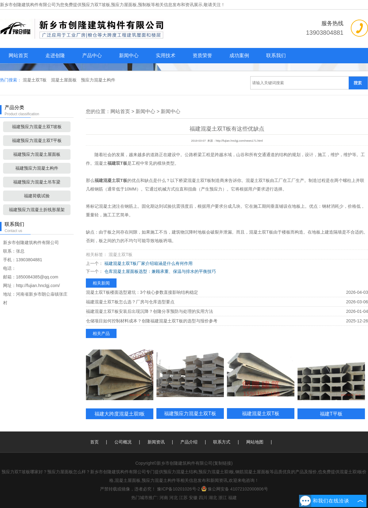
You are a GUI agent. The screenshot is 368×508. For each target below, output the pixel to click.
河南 (163, 497)
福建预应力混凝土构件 (36, 168)
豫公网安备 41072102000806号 (234, 488)
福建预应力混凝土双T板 (190, 413)
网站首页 (18, 55)
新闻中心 (129, 55)
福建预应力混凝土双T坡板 (37, 126)
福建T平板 (331, 413)
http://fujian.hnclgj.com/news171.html (239, 140)
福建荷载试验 (37, 195)
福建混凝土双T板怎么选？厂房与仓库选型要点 (130, 301)
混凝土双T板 (35, 79)
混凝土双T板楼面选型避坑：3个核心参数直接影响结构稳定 (142, 292)
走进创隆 (55, 55)
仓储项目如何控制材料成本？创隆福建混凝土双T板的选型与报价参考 (151, 320)
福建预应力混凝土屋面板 (36, 154)
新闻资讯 (156, 441)
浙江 (222, 497)
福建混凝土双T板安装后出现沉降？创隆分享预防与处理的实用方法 (149, 311)
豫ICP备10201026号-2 (178, 488)
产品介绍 (188, 441)
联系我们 (276, 55)
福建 (232, 497)
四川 (203, 497)
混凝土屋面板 (64, 79)
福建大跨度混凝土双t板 (119, 413)
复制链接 (222, 463)
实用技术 (165, 55)
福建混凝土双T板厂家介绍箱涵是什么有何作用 (148, 263)
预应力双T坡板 (96, 4)
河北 (173, 497)
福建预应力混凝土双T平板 (37, 140)
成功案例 (239, 55)
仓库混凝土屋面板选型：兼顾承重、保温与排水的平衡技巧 (159, 271)
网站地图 (254, 441)
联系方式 (221, 441)
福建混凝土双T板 (260, 413)
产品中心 (92, 55)
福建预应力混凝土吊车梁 (36, 181)
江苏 (183, 497)
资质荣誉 (202, 55)
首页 (94, 441)
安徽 (193, 497)
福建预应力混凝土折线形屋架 (37, 209)
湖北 (213, 497)
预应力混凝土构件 (98, 79)
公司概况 (123, 441)
